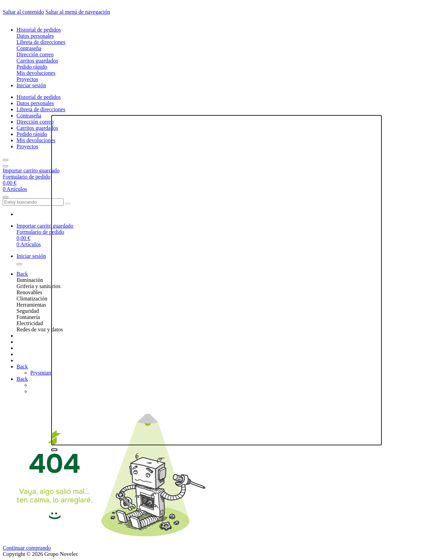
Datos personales (35, 36)
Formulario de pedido (27, 177)
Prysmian (40, 373)
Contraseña (28, 48)
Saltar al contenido (23, 12)
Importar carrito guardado (31, 170)
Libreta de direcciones (40, 42)
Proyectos (27, 79)
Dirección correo (35, 54)
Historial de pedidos (38, 30)
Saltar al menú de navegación (77, 12)
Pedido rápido (31, 67)
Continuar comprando (27, 548)
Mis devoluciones (35, 73)
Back (22, 274)
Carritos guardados (37, 61)
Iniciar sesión (31, 85)
